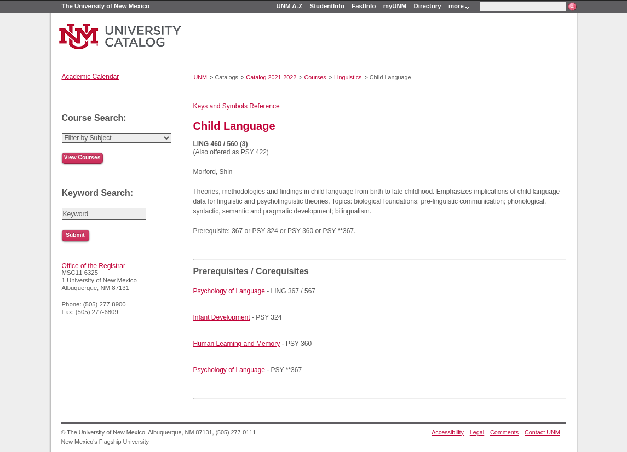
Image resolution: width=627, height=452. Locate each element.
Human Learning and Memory (236, 343)
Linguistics (347, 77)
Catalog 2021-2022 (271, 77)
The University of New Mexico (106, 6)
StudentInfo (327, 6)
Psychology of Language (229, 291)
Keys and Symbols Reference (236, 106)
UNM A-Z (290, 6)
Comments (504, 432)
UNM (201, 77)
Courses (315, 77)
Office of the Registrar (94, 266)
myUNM (394, 6)
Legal (477, 432)
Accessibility (448, 432)
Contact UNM (542, 432)
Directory (427, 6)
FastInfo (364, 6)
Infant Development (221, 317)
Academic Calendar (90, 76)
